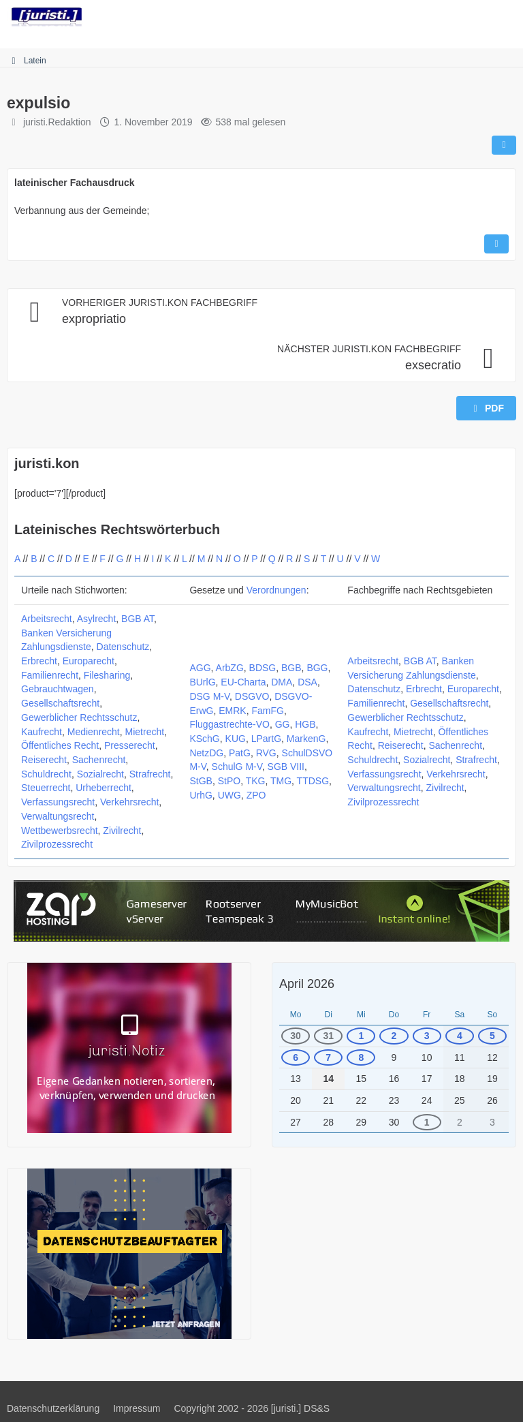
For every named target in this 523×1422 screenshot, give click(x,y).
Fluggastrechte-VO (229, 724)
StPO (229, 780)
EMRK (232, 710)
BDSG (262, 667)
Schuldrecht (46, 774)
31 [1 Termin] (328, 1035)
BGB (291, 667)
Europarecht (88, 660)
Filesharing (107, 675)
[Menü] (505, 17)
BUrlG (202, 682)
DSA (307, 682)
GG (282, 724)
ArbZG (230, 667)
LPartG (266, 738)
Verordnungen (276, 590)
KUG (235, 738)
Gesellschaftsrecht (60, 703)
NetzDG (206, 752)
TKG (256, 780)
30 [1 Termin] (295, 1035)
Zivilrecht (122, 830)
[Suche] (437, 17)
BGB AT (137, 618)
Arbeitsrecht (46, 618)
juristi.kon (47, 463)
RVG (266, 752)
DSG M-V (209, 696)
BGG (317, 667)
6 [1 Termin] (295, 1057)
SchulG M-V (237, 766)
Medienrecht (93, 731)
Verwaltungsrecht (57, 816)
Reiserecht (44, 759)
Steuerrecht (45, 787)
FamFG (267, 710)
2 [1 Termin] (394, 1035)
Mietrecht (145, 731)
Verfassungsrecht (58, 802)
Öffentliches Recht (60, 745)
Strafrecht (150, 774)
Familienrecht (49, 675)
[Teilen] (504, 145)
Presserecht (129, 745)
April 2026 (306, 984)
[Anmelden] (471, 17)
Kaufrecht (41, 731)
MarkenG (306, 738)
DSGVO (252, 696)
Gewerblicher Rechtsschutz (79, 717)
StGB (200, 780)
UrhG (200, 795)
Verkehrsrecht (129, 802)
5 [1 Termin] (492, 1035)
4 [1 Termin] (459, 1035)
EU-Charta (243, 682)
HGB (305, 724)
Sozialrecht (100, 774)
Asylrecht (96, 618)
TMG (280, 780)
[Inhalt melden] (496, 243)
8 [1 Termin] (361, 1057)
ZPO (256, 795)
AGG (199, 667)
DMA (281, 682)
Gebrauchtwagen (57, 688)
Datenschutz (123, 646)
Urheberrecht (103, 787)
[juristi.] (46, 17)
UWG (229, 795)
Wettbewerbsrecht (59, 830)
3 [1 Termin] (427, 1035)
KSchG (204, 738)
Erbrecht (39, 660)
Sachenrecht (99, 759)
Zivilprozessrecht (57, 844)
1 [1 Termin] (361, 1035)
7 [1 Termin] (328, 1057)
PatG (240, 752)
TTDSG (313, 780)
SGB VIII (286, 766)
